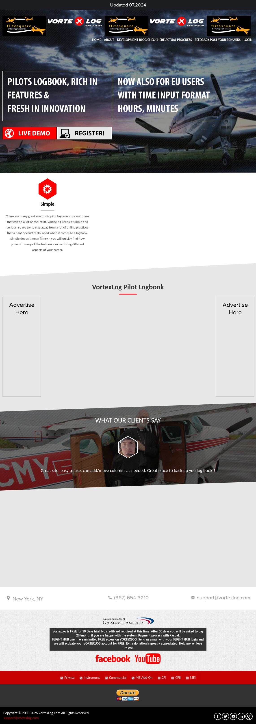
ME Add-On (142, 677)
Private (67, 677)
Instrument (90, 677)
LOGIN (247, 40)
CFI (162, 677)
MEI (191, 677)
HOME (96, 40)
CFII (176, 677)
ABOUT (109, 40)
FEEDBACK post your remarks (218, 40)
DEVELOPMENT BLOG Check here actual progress (154, 40)
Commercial (116, 677)
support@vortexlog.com (21, 717)
